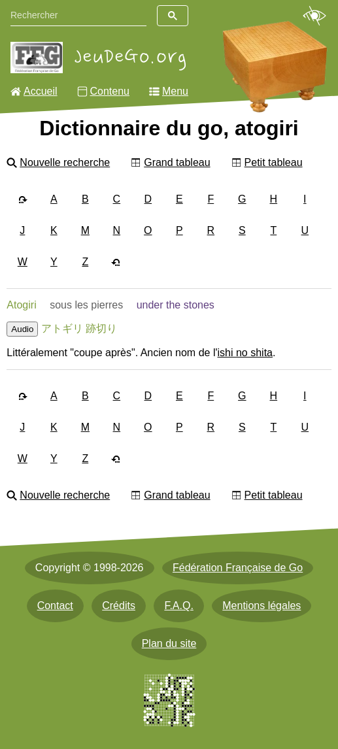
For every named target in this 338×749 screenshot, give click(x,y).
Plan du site (169, 643)
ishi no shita (245, 352)
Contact (55, 605)
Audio (22, 329)
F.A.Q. (178, 605)
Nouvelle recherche (65, 162)
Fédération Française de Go (238, 567)
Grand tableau (177, 162)
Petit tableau (274, 162)
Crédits (118, 605)
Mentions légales (261, 605)
